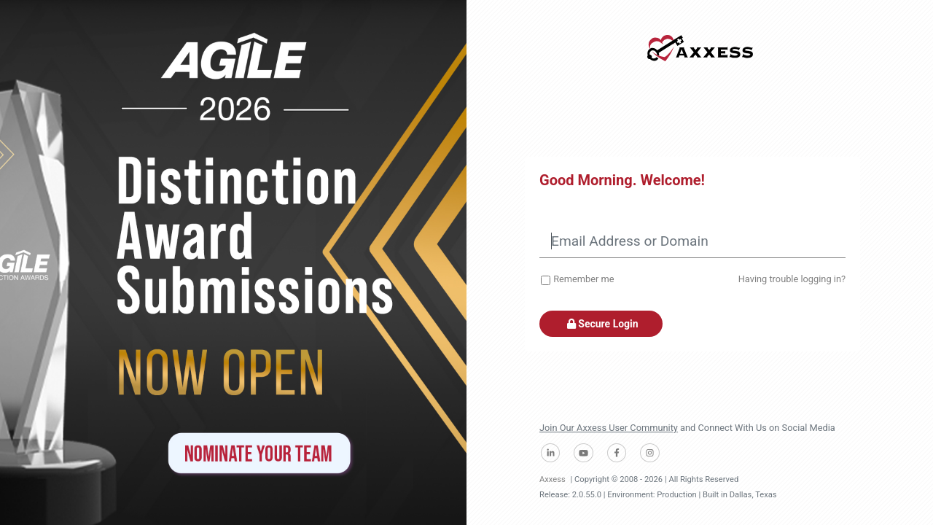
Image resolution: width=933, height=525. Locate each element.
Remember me (583, 278)
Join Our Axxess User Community (608, 427)
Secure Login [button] (601, 324)
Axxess (552, 479)
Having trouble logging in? (792, 278)
